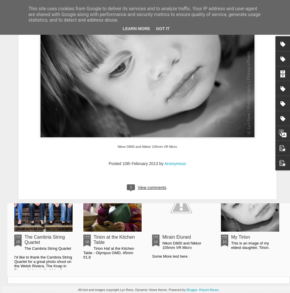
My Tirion (240, 237)
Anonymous (175, 115)
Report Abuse (209, 290)
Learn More (136, 28)
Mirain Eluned (176, 237)
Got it (163, 28)
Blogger (192, 290)
